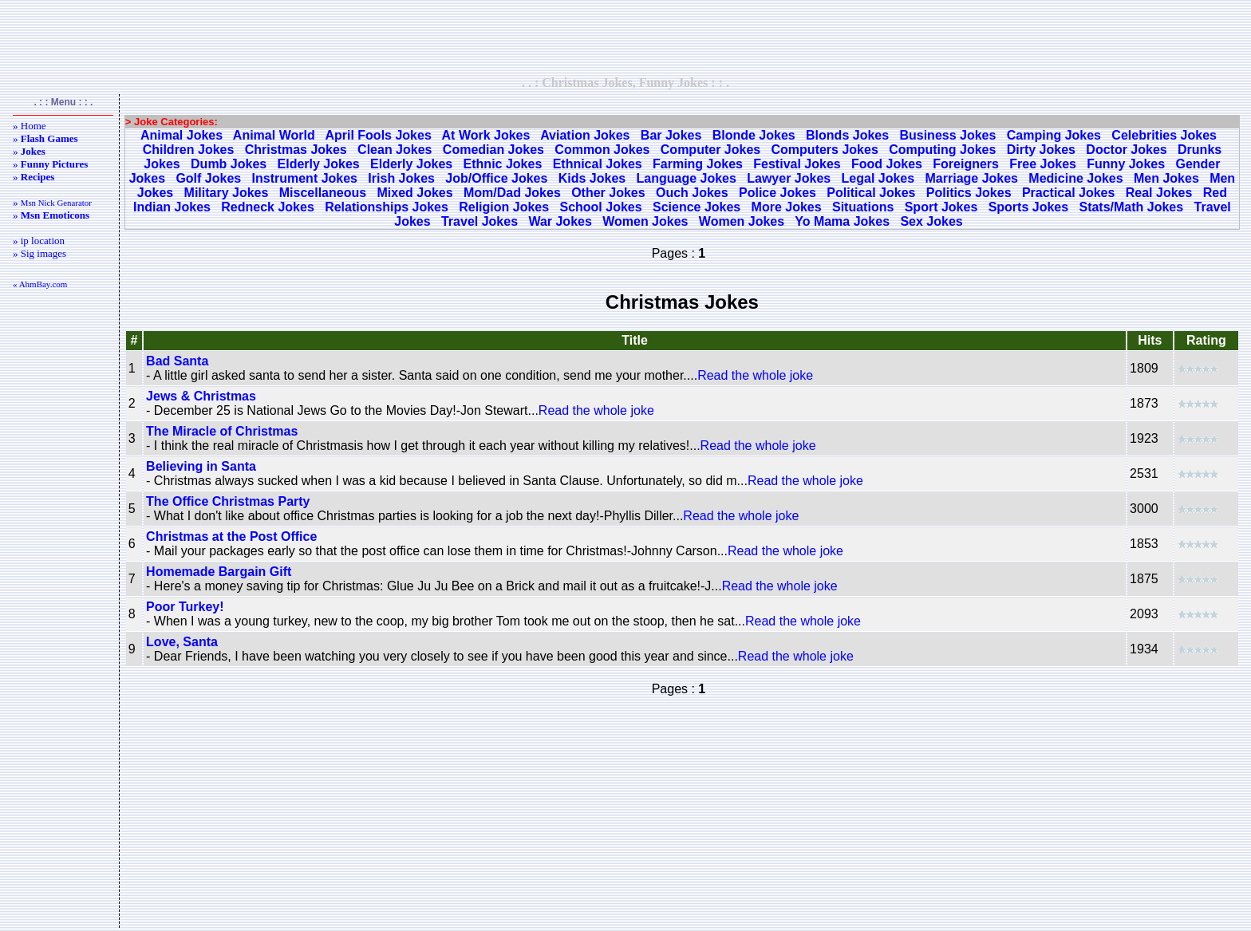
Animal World (274, 135)
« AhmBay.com (40, 284)
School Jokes (600, 207)
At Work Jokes (486, 135)
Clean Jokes (394, 149)
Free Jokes (1042, 164)
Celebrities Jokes (1164, 135)
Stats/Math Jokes (1131, 207)
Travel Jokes (479, 221)
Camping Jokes (1054, 135)
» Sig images (39, 253)
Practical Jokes (1068, 192)
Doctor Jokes (1126, 149)
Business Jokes (947, 135)
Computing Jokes (942, 149)
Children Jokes (189, 149)
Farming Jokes (698, 164)
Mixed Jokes (414, 192)
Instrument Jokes (304, 178)
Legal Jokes (878, 178)
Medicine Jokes (1075, 178)
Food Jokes (886, 164)
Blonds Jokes (847, 135)
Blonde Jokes (753, 135)
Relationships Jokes (386, 207)
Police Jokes (777, 192)
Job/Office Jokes (496, 178)
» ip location (39, 241)
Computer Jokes (710, 149)
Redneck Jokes (267, 207)
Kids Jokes (592, 178)
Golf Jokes (208, 178)
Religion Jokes (504, 207)
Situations (863, 207)
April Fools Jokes (378, 135)
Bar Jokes (671, 135)
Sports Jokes (1028, 207)
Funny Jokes (1126, 164)
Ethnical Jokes (597, 164)
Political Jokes (871, 192)
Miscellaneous (322, 192)
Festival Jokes (796, 164)
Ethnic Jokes (503, 164)
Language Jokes (686, 178)
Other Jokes (608, 192)
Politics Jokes (969, 192)
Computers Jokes (825, 149)
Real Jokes (1159, 192)
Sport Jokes (941, 207)
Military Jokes (226, 192)
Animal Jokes (181, 135)
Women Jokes (645, 221)
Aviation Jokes (584, 135)
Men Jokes (1166, 178)
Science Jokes (696, 207)
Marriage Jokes (972, 178)
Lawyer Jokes (789, 178)
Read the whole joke (755, 375)
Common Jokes (601, 149)
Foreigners (966, 164)
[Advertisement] (625, 37)
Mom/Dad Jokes (512, 192)
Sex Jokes (931, 221)
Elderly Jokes (319, 164)
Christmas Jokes (296, 149)
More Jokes (787, 207)
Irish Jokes (401, 178)
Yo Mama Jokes (842, 221)
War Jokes (559, 221)
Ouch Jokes (692, 192)
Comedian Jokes (493, 149)
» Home (29, 126)
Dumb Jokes (228, 164)
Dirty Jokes (1041, 149)
